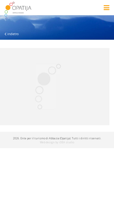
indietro (12, 34)
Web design (47, 142)
